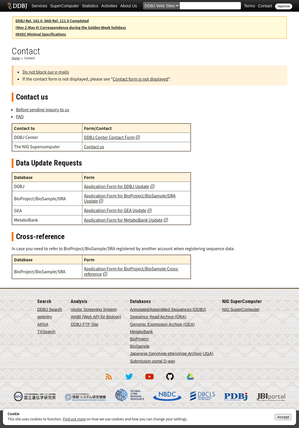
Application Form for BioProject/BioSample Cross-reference (131, 271)
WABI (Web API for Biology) (96, 316)
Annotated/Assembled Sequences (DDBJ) (168, 309)
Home (16, 58)
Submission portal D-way (152, 361)
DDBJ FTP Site (84, 324)
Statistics (90, 6)
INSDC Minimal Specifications (40, 34)
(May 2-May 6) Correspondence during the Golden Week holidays (70, 27)
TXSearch (46, 331)
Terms (249, 6)
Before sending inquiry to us (42, 109)
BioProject (139, 339)
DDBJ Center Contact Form (109, 137)
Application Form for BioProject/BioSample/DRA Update (130, 198)
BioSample (140, 346)
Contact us (94, 146)
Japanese (283, 6)
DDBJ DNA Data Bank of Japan (17, 6)
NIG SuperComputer (241, 309)
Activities (109, 6)
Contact (265, 6)
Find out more (74, 418)
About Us (128, 6)
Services (39, 6)
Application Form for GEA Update (115, 210)
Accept (283, 417)
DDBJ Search (49, 309)
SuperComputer (64, 6)
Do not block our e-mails (45, 72)
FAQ (20, 116)
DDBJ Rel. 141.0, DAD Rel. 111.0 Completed (52, 20)
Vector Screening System (94, 309)
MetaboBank (141, 331)
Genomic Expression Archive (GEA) (162, 324)
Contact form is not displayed (140, 79)
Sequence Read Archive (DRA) (158, 316)
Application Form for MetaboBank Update (123, 220)
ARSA (42, 324)
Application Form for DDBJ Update (116, 186)
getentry (44, 316)
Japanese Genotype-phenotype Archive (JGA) (171, 353)
